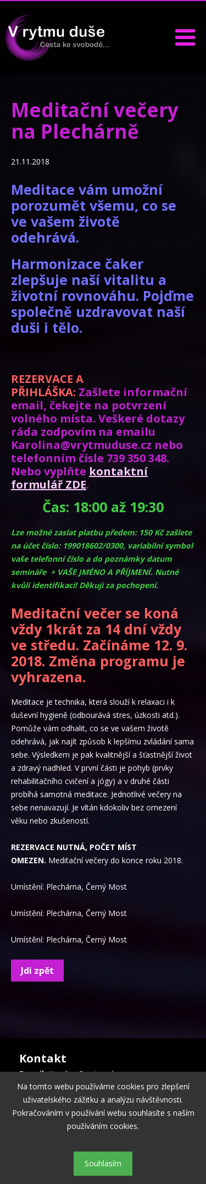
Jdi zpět (37, 970)
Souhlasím (103, 1163)
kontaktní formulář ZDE (79, 478)
